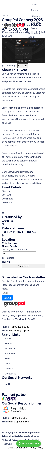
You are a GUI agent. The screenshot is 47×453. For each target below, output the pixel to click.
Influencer (35, 16)
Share (22, 65)
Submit (7, 298)
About (31, 37)
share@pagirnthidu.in (20, 421)
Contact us (33, 44)
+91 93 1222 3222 (19, 326)
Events (33, 28)
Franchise (35, 22)
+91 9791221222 (18, 418)
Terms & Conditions (16, 447)
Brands (34, 10)
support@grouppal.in (20, 330)
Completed (23, 266)
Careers (32, 40)
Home (33, 4)
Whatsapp (9, 65)
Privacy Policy (35, 447)
